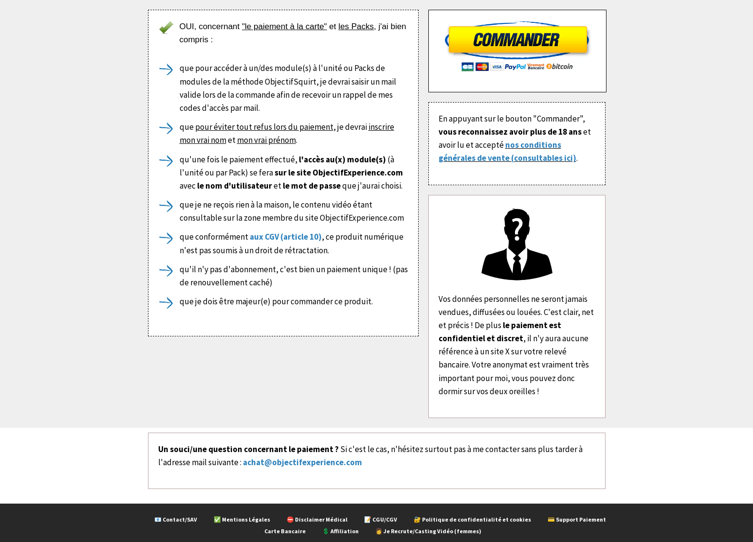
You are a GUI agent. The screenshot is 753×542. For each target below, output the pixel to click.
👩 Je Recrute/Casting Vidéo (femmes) (428, 531)
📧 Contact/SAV (175, 519)
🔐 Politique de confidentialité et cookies (472, 519)
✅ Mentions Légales (242, 519)
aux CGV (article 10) (286, 236)
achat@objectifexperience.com (302, 462)
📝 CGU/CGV (380, 519)
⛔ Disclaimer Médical (317, 519)
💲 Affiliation (340, 531)
